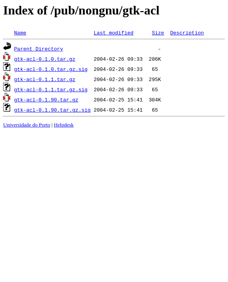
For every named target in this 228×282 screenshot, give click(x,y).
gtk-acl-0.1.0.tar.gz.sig (51, 68)
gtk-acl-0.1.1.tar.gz (44, 79)
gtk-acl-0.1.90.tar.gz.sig (52, 109)
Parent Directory (38, 48)
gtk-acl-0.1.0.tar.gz (44, 58)
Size (158, 32)
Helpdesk (63, 125)
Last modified (113, 32)
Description (187, 32)
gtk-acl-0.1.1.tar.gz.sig (51, 89)
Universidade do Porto (26, 125)
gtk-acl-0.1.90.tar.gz (46, 99)
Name (20, 32)
